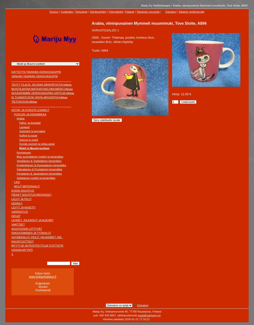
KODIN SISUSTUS (23, 190)
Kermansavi (24, 152)
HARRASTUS (20, 211)
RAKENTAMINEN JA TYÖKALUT (31, 232)
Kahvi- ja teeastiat (30, 122)
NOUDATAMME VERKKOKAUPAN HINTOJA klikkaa (43, 93)
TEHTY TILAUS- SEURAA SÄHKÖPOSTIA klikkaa (42, 84)
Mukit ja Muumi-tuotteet (34, 148)
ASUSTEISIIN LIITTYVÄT (27, 228)
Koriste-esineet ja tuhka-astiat (37, 143)
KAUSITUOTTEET (23, 241)
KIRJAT (16, 216)
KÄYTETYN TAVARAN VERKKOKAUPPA (36, 72)
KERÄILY (17, 203)
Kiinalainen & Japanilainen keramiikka (39, 173)
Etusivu (54, 11)
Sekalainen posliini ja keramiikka (36, 178)
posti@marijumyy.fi (149, 315)
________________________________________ (41, 80)
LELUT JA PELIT (22, 199)
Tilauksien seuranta (148, 11)
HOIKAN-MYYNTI (22, 249)
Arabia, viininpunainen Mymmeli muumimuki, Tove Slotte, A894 (210, 5)
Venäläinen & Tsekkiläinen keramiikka (39, 161)
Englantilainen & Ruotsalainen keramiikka (41, 165)
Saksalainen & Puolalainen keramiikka (39, 169)
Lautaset (24, 127)
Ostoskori (170, 11)
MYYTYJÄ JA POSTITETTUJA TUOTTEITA (38, 245)
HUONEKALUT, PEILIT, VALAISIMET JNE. (37, 237)
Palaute (129, 11)
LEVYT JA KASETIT (24, 207)
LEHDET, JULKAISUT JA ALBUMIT (33, 220)
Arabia (20, 118)
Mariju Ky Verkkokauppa (155, 5)
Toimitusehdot (98, 11)
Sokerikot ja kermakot (32, 131)
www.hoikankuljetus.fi (42, 276)
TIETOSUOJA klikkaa (24, 101)
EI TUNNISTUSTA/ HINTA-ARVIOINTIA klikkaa (40, 97)
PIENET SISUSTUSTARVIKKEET (32, 194)
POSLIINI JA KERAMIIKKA (30, 114)
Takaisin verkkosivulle (191, 11)
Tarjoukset (81, 11)
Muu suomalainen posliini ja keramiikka (40, 156)
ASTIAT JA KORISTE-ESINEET (30, 110)
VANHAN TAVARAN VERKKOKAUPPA (35, 76)
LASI (17, 182)
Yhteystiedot (115, 11)
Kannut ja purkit (28, 139)
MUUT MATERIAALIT (27, 186)
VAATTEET (18, 224)
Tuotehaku (67, 11)
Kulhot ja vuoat (28, 135)
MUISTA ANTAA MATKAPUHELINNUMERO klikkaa (42, 89)
